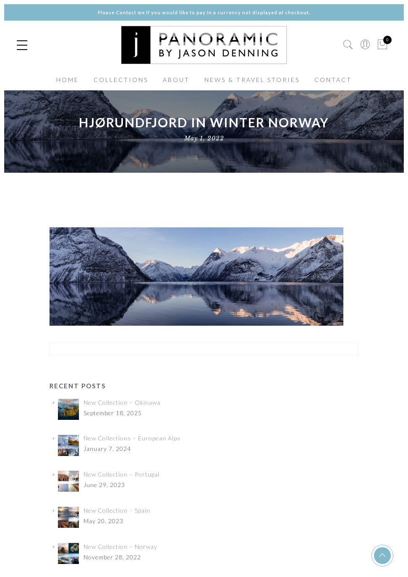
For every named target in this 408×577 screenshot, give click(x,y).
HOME (67, 79)
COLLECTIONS (121, 79)
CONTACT (333, 79)
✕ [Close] (398, 288)
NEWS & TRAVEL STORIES (252, 79)
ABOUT (176, 79)
